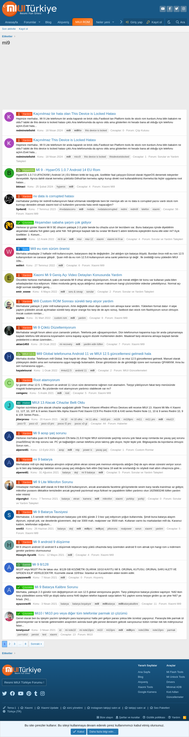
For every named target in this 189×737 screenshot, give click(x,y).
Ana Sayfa (144, 671)
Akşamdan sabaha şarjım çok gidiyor (53, 222)
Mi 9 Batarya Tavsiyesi (42, 512)
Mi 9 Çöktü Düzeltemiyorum (46, 327)
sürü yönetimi (74, 707)
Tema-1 (9, 707)
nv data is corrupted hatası (45, 196)
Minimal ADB (173, 687)
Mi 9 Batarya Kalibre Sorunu (47, 587)
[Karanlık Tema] (169, 22)
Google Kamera (147, 691)
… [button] (20, 643)
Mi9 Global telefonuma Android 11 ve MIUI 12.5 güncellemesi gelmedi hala (83, 354)
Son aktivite (9, 28)
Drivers (170, 681)
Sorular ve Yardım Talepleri (167, 239)
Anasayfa (11, 22)
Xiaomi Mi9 (108, 186)
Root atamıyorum (38, 380)
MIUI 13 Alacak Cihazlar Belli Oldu (50, 403)
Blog (48, 22)
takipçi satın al (137, 707)
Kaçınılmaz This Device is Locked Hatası (56, 140)
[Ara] (180, 22)
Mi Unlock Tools (175, 676)
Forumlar (30, 22)
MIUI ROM (82, 22)
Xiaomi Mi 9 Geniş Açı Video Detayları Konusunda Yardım (69, 275)
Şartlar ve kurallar (129, 717)
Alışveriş (63, 22)
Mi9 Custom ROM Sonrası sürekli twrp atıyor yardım (64, 301)
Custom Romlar (144, 449)
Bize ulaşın (106, 717)
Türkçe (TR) (12, 711)
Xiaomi (28, 707)
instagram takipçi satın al (105, 707)
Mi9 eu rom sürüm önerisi (42, 249)
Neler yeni (103, 22)
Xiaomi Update (49, 707)
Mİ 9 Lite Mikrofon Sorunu (44, 482)
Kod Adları (172, 691)
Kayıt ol (23, 28)
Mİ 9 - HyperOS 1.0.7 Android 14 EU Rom (58, 170)
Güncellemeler (175, 697)
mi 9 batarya (34, 459)
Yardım (176, 717)
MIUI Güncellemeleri (135, 370)
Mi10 (90, 634)
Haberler (122, 423)
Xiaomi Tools (145, 687)
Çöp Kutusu (142, 130)
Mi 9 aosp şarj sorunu (41, 433)
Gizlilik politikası (155, 717)
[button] (39, 22)
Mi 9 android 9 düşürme (43, 542)
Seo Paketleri (162, 707)
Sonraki (35, 643)
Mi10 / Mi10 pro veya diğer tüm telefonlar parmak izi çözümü (71, 613)
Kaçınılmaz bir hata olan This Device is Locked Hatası (66, 114)
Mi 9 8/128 (32, 564)
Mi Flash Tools (174, 671)
